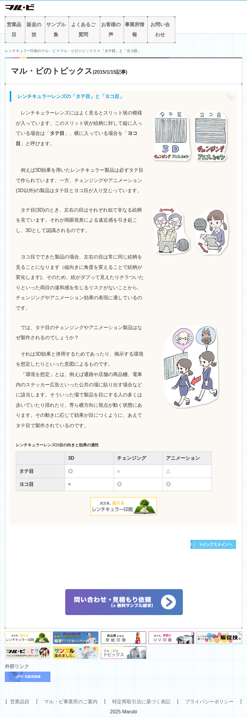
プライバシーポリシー (209, 701)
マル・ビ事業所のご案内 (71, 701)
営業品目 (14, 29)
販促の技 (34, 29)
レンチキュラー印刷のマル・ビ (30, 51)
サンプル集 (56, 29)
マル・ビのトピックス (78, 51)
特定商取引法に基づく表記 (141, 701)
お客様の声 (111, 29)
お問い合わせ (160, 29)
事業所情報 (134, 29)
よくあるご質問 (83, 29)
